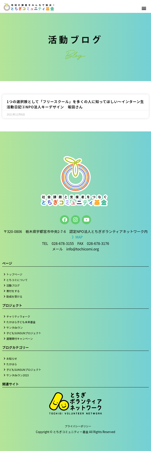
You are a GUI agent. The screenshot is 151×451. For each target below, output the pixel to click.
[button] (144, 8)
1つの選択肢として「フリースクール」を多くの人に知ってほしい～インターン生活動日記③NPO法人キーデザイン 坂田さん (75, 104)
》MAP (77, 237)
